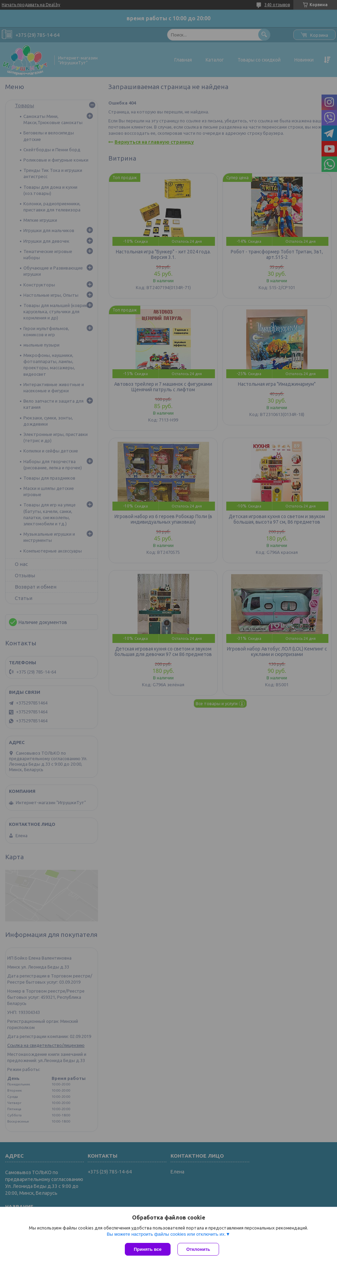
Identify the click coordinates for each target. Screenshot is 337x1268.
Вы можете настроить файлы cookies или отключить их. (166, 1234)
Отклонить (198, 1249)
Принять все (148, 1249)
